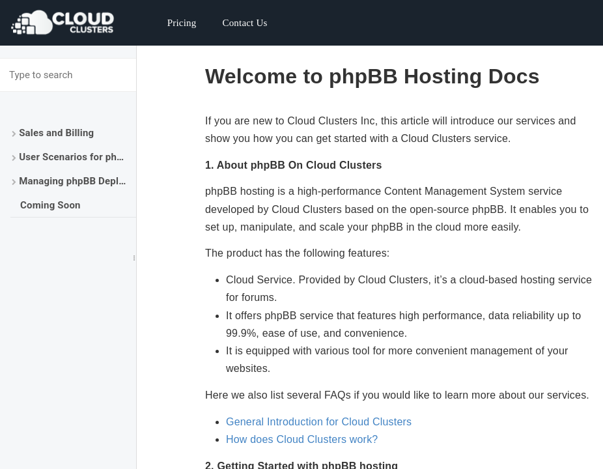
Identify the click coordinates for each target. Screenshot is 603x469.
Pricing (182, 23)
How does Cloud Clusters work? (302, 439)
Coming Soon (50, 205)
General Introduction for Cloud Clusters (319, 421)
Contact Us (244, 23)
